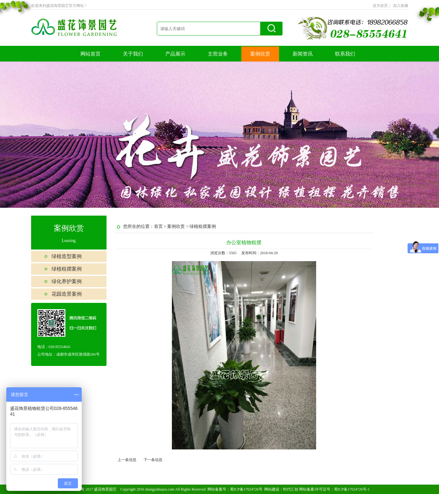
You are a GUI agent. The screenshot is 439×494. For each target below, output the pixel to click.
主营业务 (218, 53)
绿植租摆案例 (67, 268)
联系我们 (345, 53)
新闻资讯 (303, 53)
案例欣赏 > (178, 226)
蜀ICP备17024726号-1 (352, 489)
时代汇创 (290, 489)
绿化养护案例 (67, 281)
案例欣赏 (260, 53)
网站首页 (90, 53)
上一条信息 (127, 460)
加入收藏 (400, 5)
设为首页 (381, 5)
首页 (158, 226)
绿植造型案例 (67, 256)
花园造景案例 (67, 294)
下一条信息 (153, 460)
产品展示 (175, 53)
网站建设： (273, 489)
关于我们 (133, 53)
